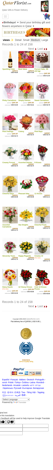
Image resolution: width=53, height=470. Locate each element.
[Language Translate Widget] (16, 399)
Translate (19, 402)
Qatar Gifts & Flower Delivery (15, 10)
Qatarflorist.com (33, 319)
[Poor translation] (10, 422)
